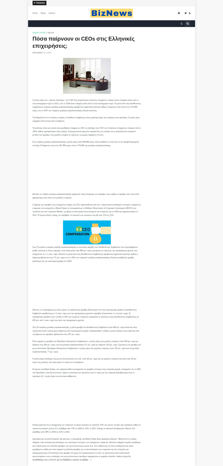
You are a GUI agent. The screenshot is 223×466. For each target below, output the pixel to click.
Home (35, 13)
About (43, 13)
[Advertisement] (87, 171)
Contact (52, 13)
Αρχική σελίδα (39, 32)
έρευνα (51, 32)
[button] (181, 24)
